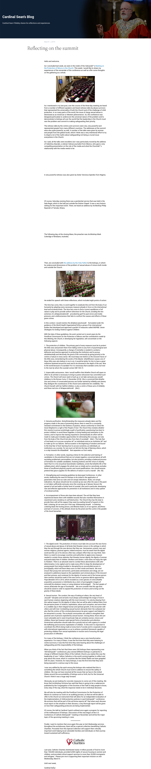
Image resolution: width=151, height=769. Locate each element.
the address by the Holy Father (75, 263)
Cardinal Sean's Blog (18, 17)
